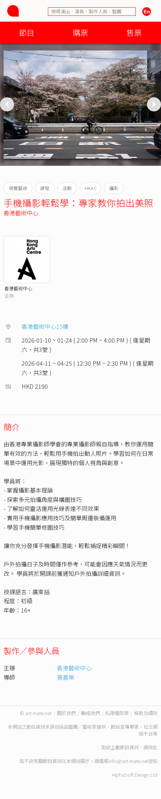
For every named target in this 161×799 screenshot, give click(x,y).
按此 (152, 747)
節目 (26, 32)
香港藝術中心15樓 (45, 326)
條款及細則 (145, 713)
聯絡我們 (90, 713)
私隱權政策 (117, 713)
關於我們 (66, 713)
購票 (80, 32)
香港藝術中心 (21, 212)
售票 (134, 32)
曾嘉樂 (65, 677)
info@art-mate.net (128, 761)
